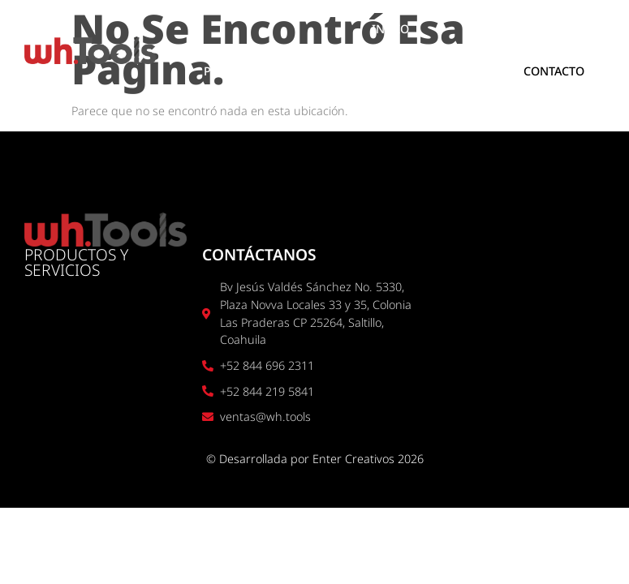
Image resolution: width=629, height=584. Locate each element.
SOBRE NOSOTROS (517, 28)
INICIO (390, 28)
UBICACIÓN (435, 71)
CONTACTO (553, 71)
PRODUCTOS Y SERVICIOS (275, 71)
